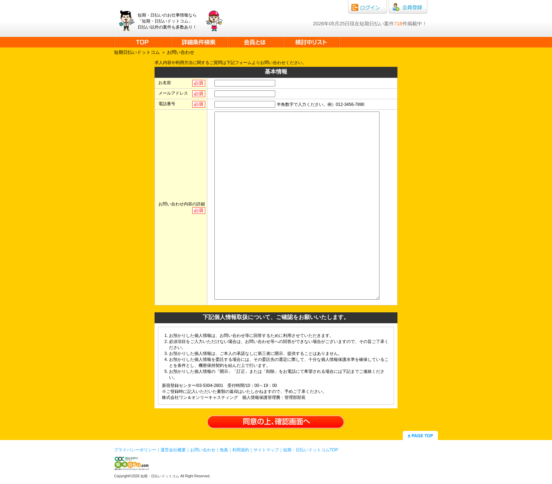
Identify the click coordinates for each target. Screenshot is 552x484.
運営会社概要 (173, 449)
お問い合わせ (202, 449)
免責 (224, 449)
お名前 (164, 82)
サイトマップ (266, 449)
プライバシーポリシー (135, 449)
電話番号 (166, 103)
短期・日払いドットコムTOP (310, 449)
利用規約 (240, 449)
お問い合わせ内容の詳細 (181, 204)
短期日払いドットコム (137, 52)
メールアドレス (173, 93)
